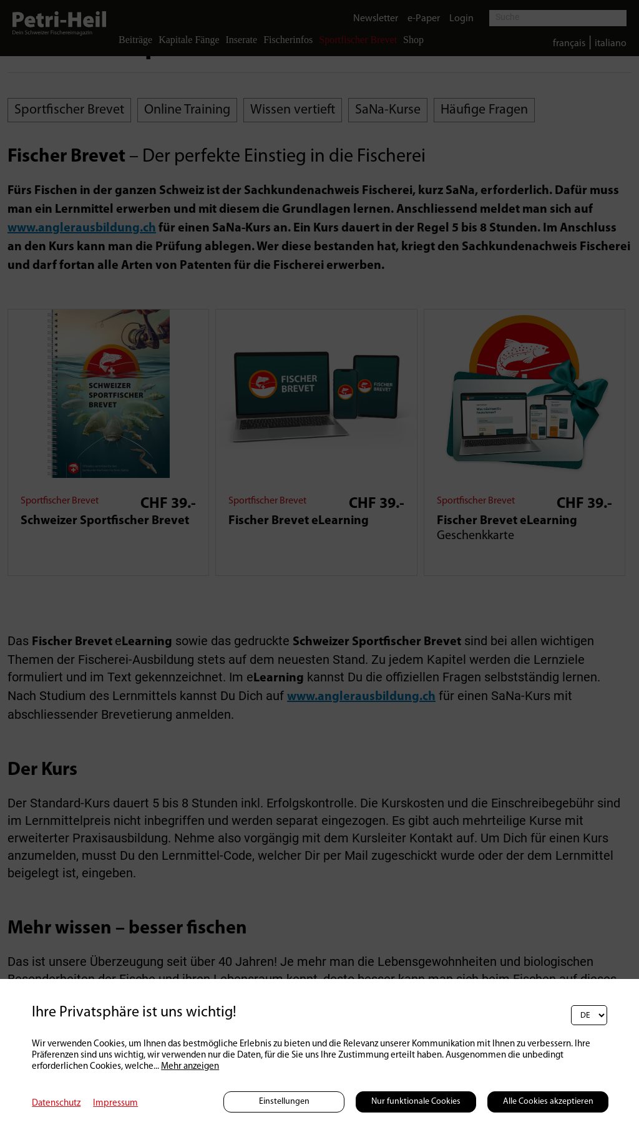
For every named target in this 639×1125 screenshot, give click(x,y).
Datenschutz (56, 1103)
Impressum (115, 1103)
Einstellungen (284, 1101)
